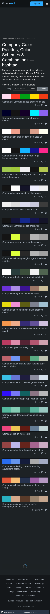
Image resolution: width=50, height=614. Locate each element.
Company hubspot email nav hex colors (21, 193)
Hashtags (39, 584)
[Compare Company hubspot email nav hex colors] (46, 196)
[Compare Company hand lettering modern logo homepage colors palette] (46, 161)
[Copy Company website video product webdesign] (42, 280)
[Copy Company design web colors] (42, 437)
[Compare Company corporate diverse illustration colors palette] (46, 334)
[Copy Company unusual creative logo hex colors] (42, 386)
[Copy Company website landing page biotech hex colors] (42, 491)
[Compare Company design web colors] (46, 437)
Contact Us (39, 588)
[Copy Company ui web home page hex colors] (42, 245)
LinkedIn (38, 601)
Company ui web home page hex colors (21, 242)
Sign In (37, 4)
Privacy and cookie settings (29, 591)
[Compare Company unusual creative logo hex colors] (46, 386)
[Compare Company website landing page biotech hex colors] (46, 491)
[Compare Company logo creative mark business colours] (46, 124)
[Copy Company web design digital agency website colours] (42, 264)
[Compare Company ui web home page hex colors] (46, 245)
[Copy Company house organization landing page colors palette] (42, 369)
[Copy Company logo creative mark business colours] (42, 124)
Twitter (11, 601)
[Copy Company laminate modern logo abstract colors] (42, 143)
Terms (28, 588)
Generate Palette (23, 584)
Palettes (10, 580)
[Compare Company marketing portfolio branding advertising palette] (46, 472)
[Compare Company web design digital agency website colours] (46, 264)
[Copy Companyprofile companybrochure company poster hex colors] (42, 180)
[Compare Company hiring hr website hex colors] (46, 297)
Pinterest (29, 601)
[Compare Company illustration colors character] (46, 229)
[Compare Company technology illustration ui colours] (46, 453)
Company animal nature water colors (20, 209)
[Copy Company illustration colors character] (42, 229)
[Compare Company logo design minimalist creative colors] (46, 315)
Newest (43, 89)
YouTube (19, 601)
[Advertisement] (25, 537)
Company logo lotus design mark (18, 347)
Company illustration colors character (20, 226)
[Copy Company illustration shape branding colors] (42, 105)
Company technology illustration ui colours (23, 450)
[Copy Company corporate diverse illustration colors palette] (42, 334)
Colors (8, 3)
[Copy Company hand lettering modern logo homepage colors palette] (42, 161)
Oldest (32, 89)
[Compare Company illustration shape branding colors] (46, 105)
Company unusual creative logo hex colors (23, 382)
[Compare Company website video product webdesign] (46, 280)
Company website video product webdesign (23, 277)
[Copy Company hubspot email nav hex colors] (42, 196)
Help (11, 591)
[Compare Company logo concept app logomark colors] (46, 402)
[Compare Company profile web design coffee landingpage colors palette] (46, 510)
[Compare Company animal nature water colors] (46, 213)
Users (8, 588)
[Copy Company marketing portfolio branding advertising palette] (42, 472)
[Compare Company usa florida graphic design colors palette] (46, 421)
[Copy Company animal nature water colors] (42, 213)
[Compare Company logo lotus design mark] (46, 351)
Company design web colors (16, 434)
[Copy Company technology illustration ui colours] (42, 453)
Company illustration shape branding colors (23, 102)
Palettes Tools (23, 580)
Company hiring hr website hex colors (20, 293)
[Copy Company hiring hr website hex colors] (42, 297)
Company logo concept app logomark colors (24, 399)
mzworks (31, 595)
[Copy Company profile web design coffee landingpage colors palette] (42, 510)
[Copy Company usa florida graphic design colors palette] (42, 421)
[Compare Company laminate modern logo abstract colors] (46, 143)
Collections (39, 580)
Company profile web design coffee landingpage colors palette (19, 505)
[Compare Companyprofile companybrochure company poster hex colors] (46, 180)
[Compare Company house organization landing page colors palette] (46, 369)
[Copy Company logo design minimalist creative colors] (42, 315)
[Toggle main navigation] (47, 3)
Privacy (18, 588)
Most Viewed (20, 89)
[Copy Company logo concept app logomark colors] (42, 402)
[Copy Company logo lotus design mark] (42, 351)
